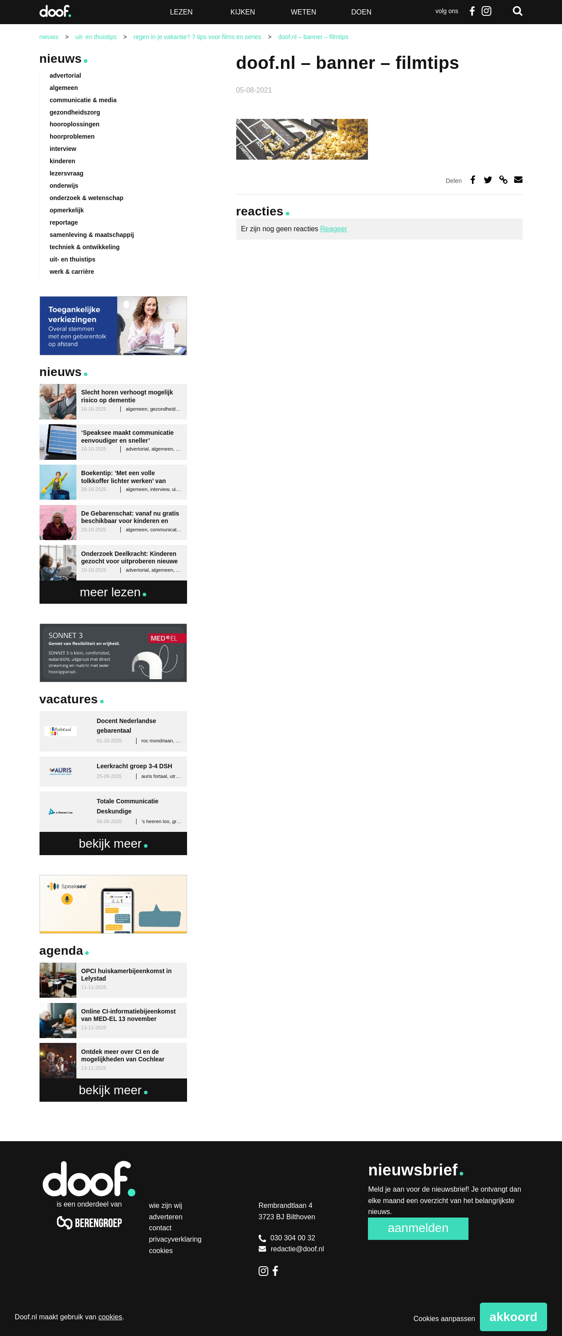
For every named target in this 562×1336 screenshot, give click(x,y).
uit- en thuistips (72, 259)
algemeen (64, 87)
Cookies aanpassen (445, 1318)
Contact (160, 1228)
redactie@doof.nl (291, 1249)
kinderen (62, 161)
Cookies (161, 1250)
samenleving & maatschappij (92, 234)
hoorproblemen (72, 136)
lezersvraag (66, 173)
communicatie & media (83, 100)
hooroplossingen (75, 124)
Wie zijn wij (165, 1205)
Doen (361, 12)
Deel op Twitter (488, 180)
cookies (110, 1317)
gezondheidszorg (75, 112)
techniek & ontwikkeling (84, 247)
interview (63, 148)
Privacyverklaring (175, 1239)
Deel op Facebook (472, 180)
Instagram (486, 11)
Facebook (472, 11)
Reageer (333, 229)
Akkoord (513, 1317)
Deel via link (503, 180)
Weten (303, 12)
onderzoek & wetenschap (86, 197)
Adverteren (166, 1217)
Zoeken (517, 11)
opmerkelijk (67, 210)
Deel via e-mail (518, 180)
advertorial (65, 75)
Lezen (181, 12)
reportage (64, 222)
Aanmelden (418, 1228)
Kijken (243, 12)
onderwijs (64, 185)
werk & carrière (72, 271)
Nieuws (61, 58)
